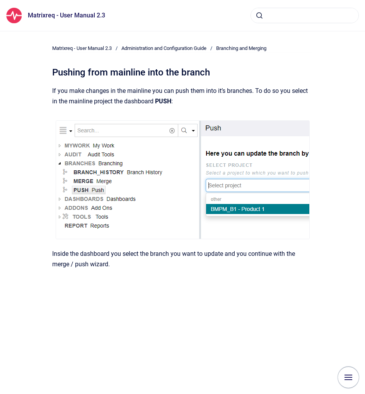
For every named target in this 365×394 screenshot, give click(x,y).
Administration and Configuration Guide (163, 48)
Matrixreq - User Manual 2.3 (66, 15)
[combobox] (304, 15)
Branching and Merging (241, 48)
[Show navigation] (348, 377)
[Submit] (259, 15)
